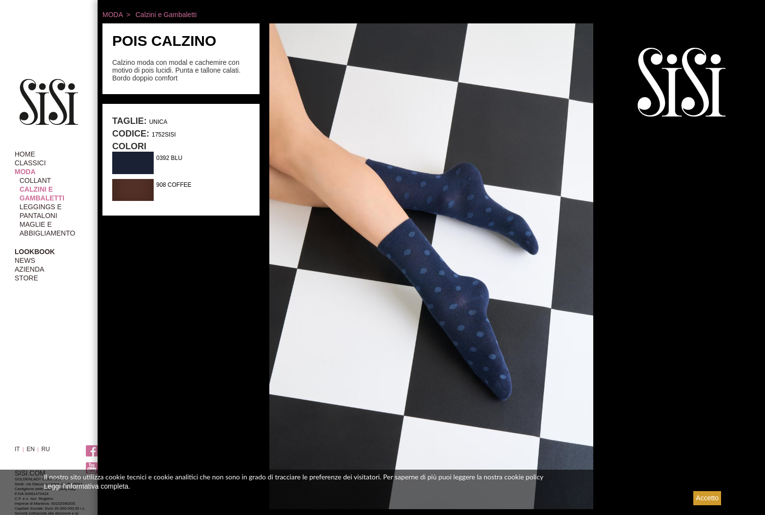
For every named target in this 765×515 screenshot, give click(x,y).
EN (30, 449)
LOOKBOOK (35, 252)
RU (45, 449)
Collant (35, 180)
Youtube (92, 468)
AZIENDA (29, 269)
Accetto (707, 498)
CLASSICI (30, 163)
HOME (25, 154)
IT (17, 449)
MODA (25, 172)
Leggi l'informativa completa (86, 486)
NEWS (25, 260)
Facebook (92, 451)
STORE (26, 278)
